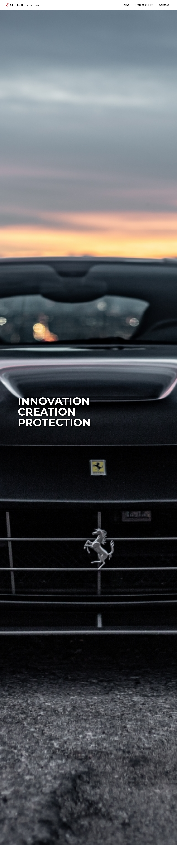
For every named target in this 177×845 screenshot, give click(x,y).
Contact (164, 4)
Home (125, 4)
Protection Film (144, 4)
